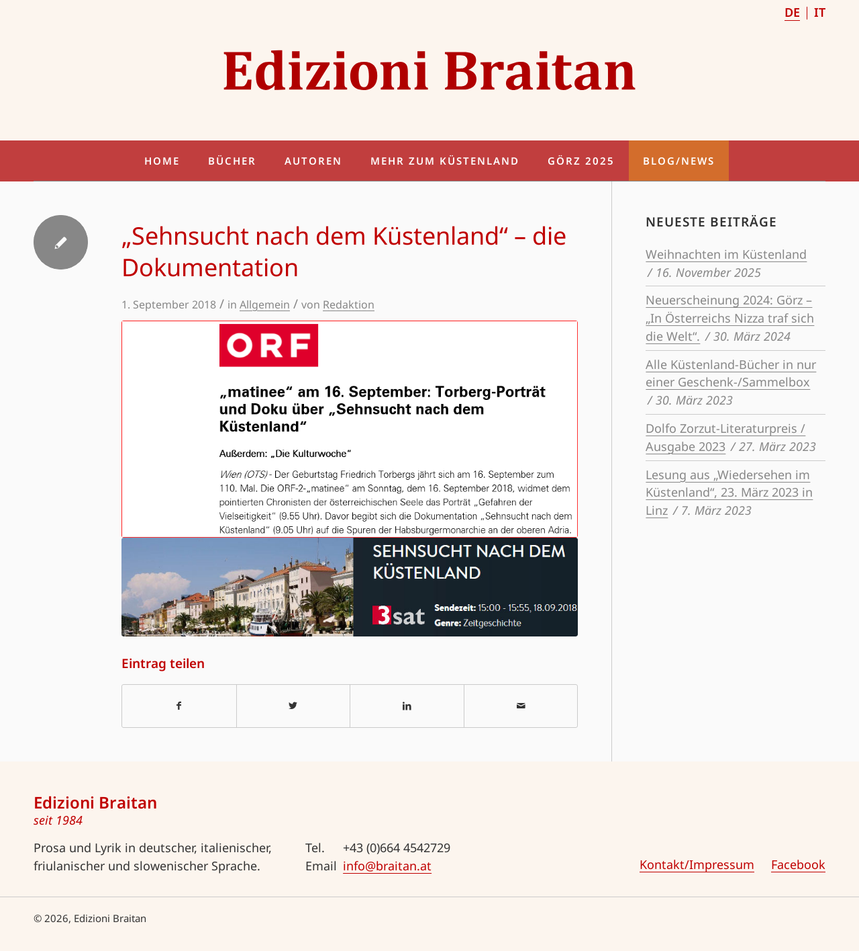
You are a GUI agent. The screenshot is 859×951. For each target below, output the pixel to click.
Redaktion (348, 304)
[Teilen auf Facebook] (179, 706)
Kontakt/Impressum (697, 864)
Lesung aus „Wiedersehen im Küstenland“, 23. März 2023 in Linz (729, 492)
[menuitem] (792, 13)
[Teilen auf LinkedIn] (407, 706)
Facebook (798, 864)
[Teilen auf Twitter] (293, 706)
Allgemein (265, 304)
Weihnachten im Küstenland (726, 254)
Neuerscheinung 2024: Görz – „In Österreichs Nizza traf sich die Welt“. (730, 318)
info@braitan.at (387, 866)
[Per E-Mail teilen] (521, 706)
